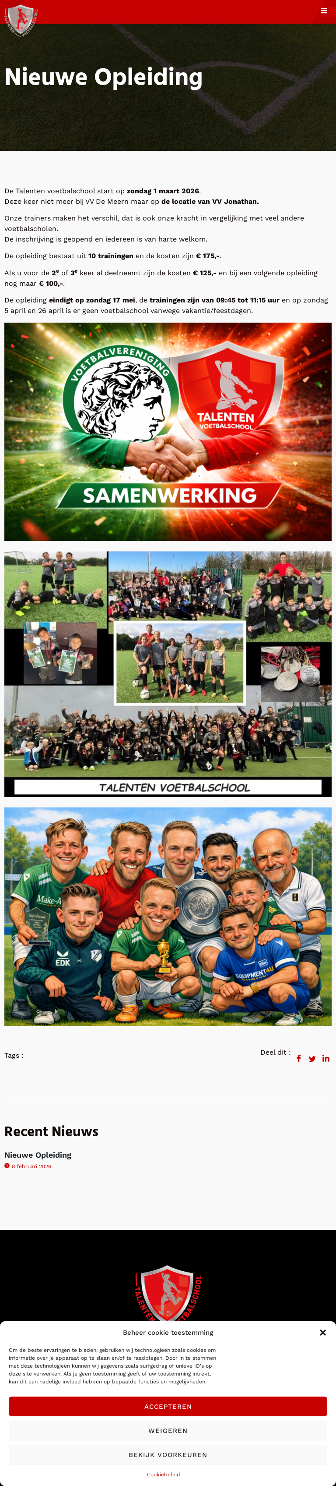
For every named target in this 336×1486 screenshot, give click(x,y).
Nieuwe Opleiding (37, 1154)
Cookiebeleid (163, 1475)
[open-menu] (328, 12)
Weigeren (168, 1431)
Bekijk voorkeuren (168, 1455)
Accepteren (168, 1407)
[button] (322, 1332)
